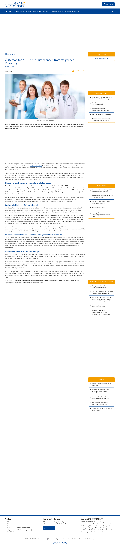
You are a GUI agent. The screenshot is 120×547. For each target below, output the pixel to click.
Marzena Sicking (9, 67)
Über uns (10, 522)
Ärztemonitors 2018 (36, 166)
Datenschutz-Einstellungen (87, 539)
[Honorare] (35, 11)
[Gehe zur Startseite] (20, 11)
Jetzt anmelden (49, 528)
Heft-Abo (75, 539)
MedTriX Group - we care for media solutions (20, 532)
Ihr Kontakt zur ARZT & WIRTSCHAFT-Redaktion (21, 528)
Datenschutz (67, 539)
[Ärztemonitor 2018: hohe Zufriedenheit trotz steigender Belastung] (59, 11)
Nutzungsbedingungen (55, 539)
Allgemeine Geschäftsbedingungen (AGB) (19, 530)
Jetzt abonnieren (100, 59)
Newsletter (10, 526)
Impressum (43, 539)
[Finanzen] (28, 11)
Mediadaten (11, 524)
